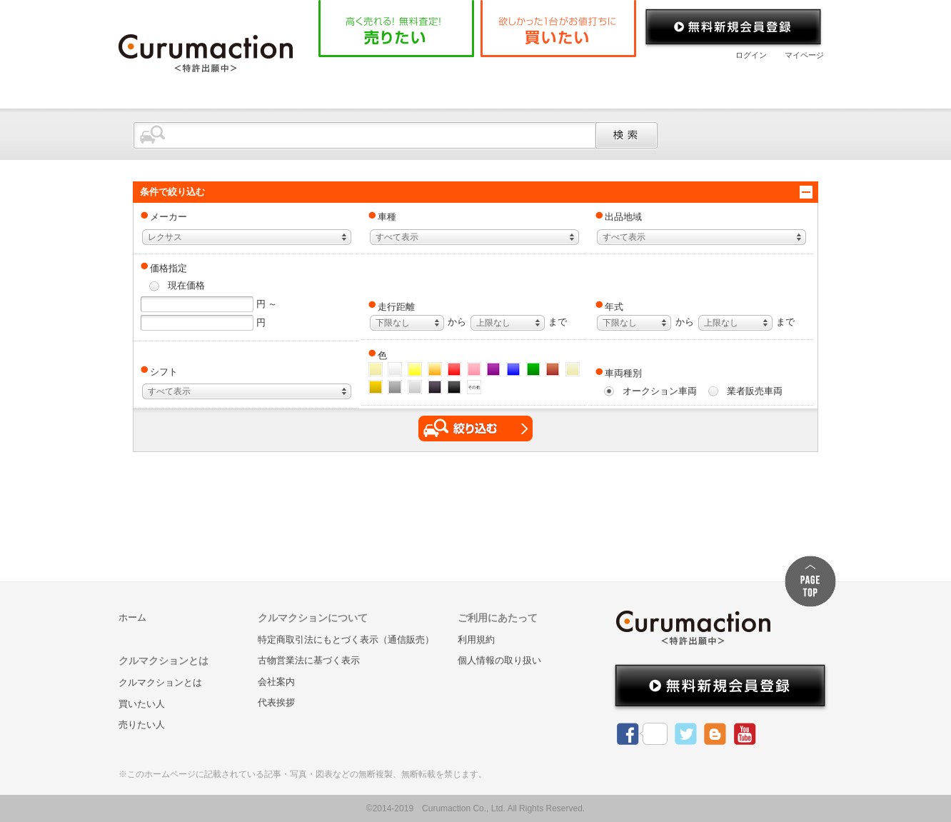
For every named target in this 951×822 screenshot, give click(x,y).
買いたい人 (142, 703)
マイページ (804, 55)
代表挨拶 (276, 702)
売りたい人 (142, 724)
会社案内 (672, 81)
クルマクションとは (455, 81)
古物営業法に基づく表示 (309, 660)
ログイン (751, 55)
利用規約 (476, 639)
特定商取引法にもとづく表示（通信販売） (346, 639)
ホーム (353, 81)
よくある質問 (576, 81)
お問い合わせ (767, 81)
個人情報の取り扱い (499, 660)
